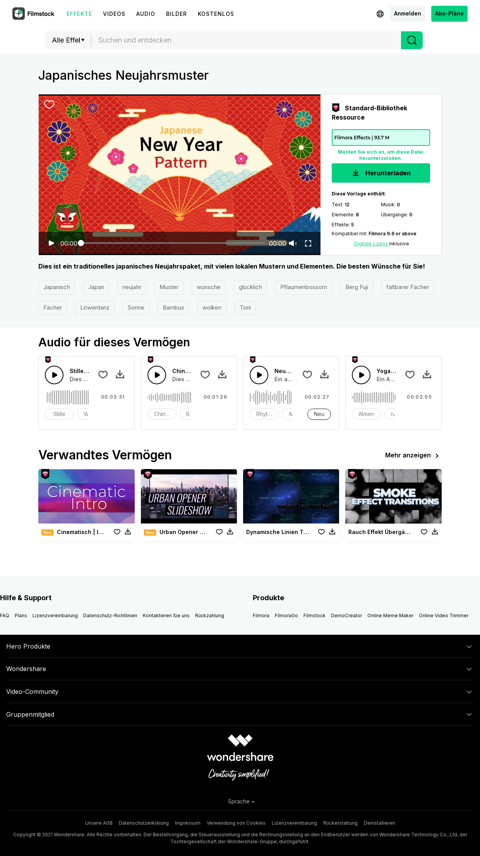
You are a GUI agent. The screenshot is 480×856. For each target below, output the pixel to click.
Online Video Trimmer (443, 615)
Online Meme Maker (390, 615)
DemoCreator (346, 615)
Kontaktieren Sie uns (166, 615)
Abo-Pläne (449, 13)
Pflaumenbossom (303, 287)
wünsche (209, 287)
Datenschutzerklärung (144, 823)
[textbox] (246, 40)
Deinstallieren (379, 823)
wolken (211, 307)
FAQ (4, 615)
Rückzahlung (209, 615)
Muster (168, 287)
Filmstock (314, 615)
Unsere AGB (99, 823)
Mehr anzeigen (413, 455)
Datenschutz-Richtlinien (110, 615)
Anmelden (407, 13)
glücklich (250, 287)
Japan (96, 287)
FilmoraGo (286, 615)
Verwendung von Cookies (236, 823)
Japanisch (56, 287)
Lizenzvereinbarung (55, 615)
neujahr (131, 287)
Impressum (188, 823)
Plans (21, 615)
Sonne (136, 307)
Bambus (173, 307)
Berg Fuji (356, 287)
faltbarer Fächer (407, 287)
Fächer (52, 307)
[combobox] (246, 40)
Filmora (261, 615)
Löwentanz (95, 307)
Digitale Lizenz (371, 244)
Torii (245, 307)
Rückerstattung (340, 823)
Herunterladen (381, 173)
